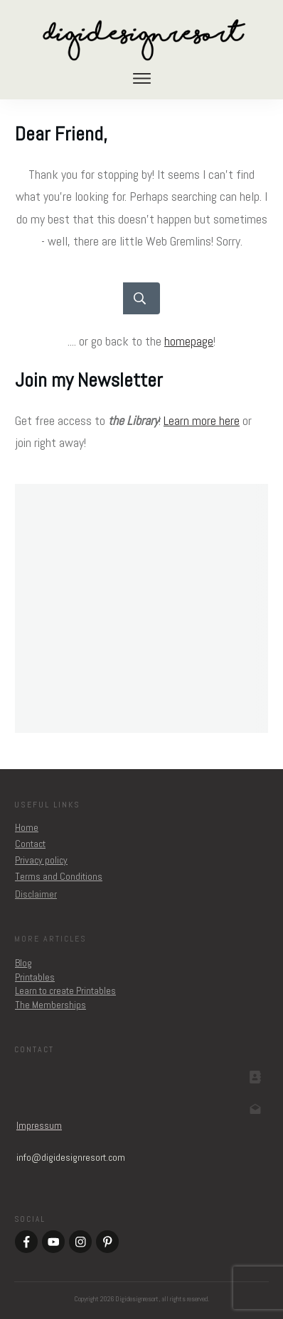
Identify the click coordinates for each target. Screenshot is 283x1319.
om (70, 1157)
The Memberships (50, 1004)
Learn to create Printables (65, 990)
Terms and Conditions (58, 876)
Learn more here (202, 420)
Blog (23, 962)
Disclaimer (36, 894)
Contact (30, 843)
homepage (188, 341)
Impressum (39, 1125)
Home (26, 827)
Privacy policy (41, 860)
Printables (35, 977)
